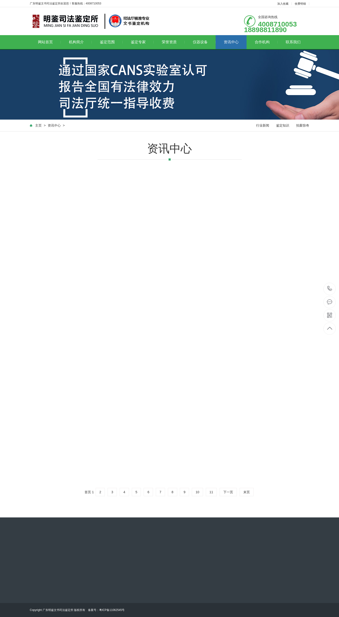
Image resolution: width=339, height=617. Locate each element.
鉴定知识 (282, 125)
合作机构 (266, 42)
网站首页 (49, 42)
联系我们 (293, 42)
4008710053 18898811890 (330, 289)
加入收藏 (282, 3)
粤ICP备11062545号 (112, 610)
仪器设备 (204, 42)
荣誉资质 (173, 42)
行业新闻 (262, 125)
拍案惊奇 (302, 125)
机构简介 (80, 42)
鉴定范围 (111, 42)
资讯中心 (231, 42)
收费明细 (300, 3)
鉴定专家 (142, 42)
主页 (38, 125)
